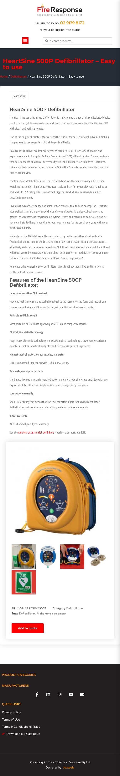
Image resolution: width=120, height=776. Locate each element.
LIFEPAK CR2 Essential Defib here (36, 432)
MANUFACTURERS (15, 685)
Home (4, 76)
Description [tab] (19, 96)
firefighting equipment (51, 613)
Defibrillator (27, 613)
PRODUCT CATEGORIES (19, 674)
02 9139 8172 (72, 23)
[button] (25, 40)
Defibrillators (19, 76)
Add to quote (27, 628)
